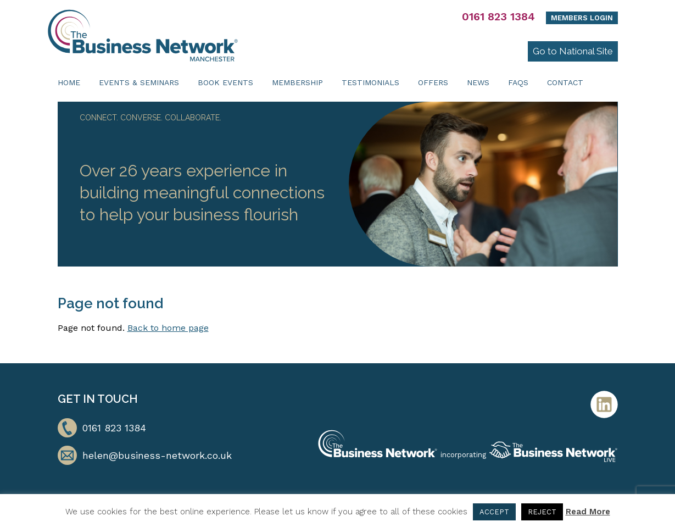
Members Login (582, 18)
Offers (433, 82)
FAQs (518, 82)
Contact (565, 82)
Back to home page (168, 328)
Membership (297, 82)
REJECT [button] (542, 512)
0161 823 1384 (498, 16)
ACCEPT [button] (494, 512)
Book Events (225, 82)
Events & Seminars (139, 82)
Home (69, 82)
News (478, 82)
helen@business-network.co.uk (157, 455)
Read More (588, 512)
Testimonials (370, 82)
